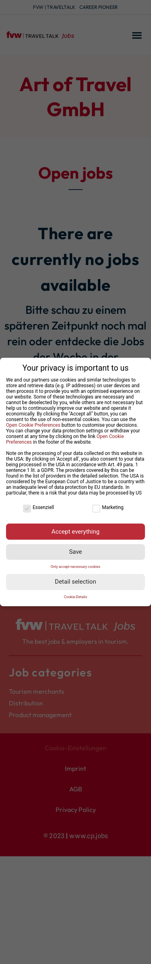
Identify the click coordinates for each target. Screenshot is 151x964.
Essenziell (38, 507)
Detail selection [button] (75, 581)
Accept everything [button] (75, 531)
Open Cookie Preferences (33, 425)
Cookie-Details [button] (75, 597)
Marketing (108, 507)
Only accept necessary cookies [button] (75, 567)
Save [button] (75, 551)
